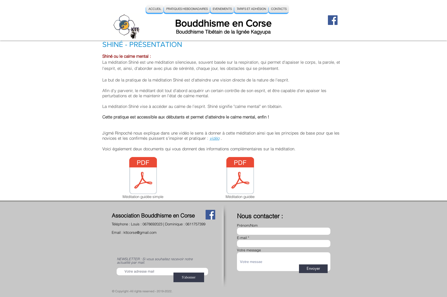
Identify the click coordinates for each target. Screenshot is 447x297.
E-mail (242, 237)
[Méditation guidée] (240, 178)
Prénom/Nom (247, 225)
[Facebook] (333, 20)
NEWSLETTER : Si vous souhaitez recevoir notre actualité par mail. (155, 260)
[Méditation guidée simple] (143, 178)
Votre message (249, 250)
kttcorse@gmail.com (140, 232)
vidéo (214, 138)
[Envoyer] (313, 268)
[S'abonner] (188, 277)
